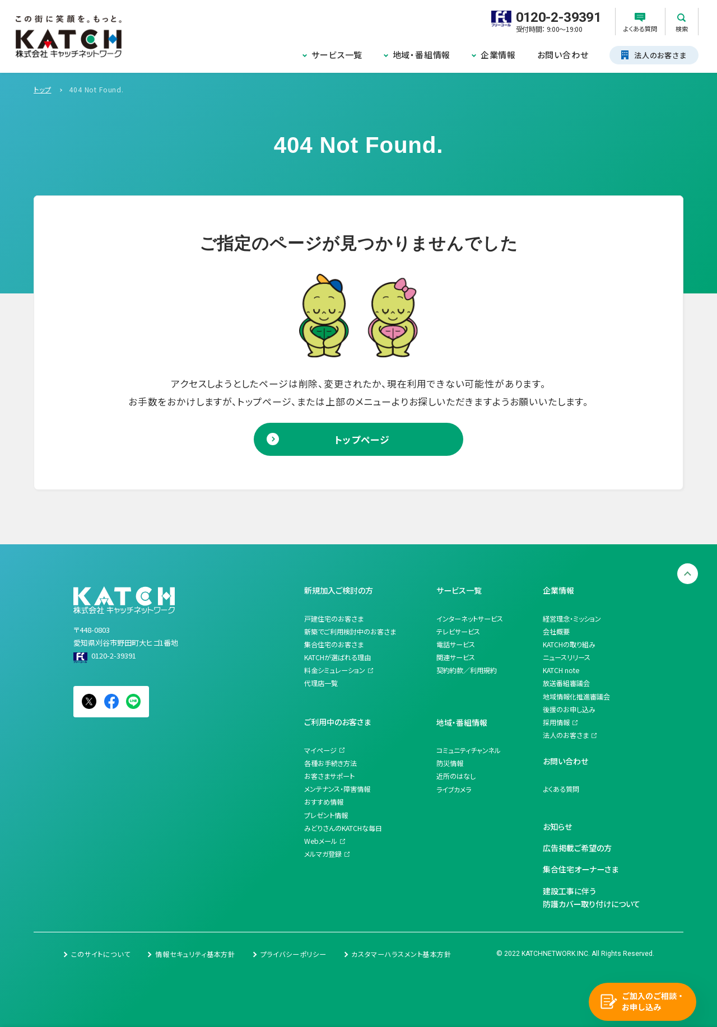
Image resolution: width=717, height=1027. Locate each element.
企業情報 (498, 54)
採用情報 (556, 722)
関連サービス (455, 657)
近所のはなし (456, 776)
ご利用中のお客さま (337, 721)
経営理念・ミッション (572, 619)
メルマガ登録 (323, 854)
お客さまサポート (329, 776)
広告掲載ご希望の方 (577, 847)
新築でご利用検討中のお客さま (350, 632)
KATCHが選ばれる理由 (337, 657)
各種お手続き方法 (330, 763)
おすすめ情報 (323, 802)
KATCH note (561, 670)
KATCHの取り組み (569, 644)
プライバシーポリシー (293, 954)
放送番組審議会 (566, 683)
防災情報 (449, 763)
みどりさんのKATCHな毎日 (343, 828)
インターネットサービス (469, 619)
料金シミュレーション (334, 670)
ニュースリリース (566, 657)
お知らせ (557, 826)
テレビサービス (458, 632)
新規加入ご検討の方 (338, 590)
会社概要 (556, 632)
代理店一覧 (321, 683)
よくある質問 (561, 789)
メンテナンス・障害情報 (337, 789)
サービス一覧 (336, 54)
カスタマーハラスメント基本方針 (401, 954)
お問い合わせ (563, 54)
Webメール (320, 841)
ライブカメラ (453, 790)
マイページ (320, 750)
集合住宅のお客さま (334, 644)
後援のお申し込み (569, 709)
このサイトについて (100, 954)
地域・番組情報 (422, 54)
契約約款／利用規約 (466, 670)
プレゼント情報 (326, 815)
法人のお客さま (566, 735)
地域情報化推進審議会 (576, 697)
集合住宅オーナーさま (580, 869)
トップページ (362, 439)
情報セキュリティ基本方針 (195, 954)
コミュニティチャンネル (468, 750)
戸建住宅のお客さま (334, 619)
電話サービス (455, 644)
